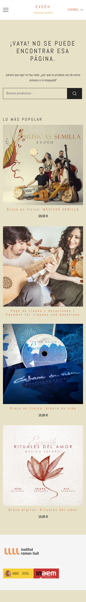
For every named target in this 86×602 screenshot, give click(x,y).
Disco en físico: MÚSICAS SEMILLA (43, 209)
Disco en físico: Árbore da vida (43, 408)
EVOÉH (43, 6)
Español (73, 10)
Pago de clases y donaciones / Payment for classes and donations (43, 313)
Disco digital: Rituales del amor (43, 510)
